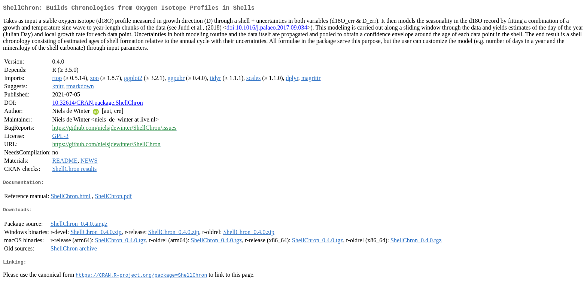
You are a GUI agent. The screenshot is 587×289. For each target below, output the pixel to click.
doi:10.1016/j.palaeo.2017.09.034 (266, 29)
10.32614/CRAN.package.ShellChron (97, 104)
